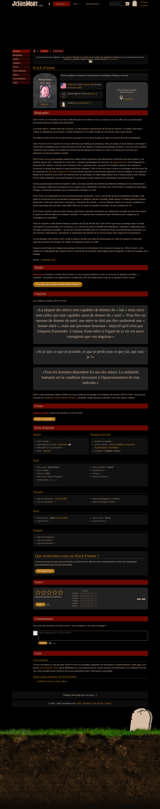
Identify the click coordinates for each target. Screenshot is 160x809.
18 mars (73, 87)
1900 (92, 84)
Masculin (47, 451)
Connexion (144, 5)
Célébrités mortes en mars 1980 (51, 681)
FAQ (79, 703)
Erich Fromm (58, 51)
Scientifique (113, 447)
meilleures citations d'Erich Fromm (60, 398)
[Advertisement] (80, 28)
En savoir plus (113, 59)
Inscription (144, 2)
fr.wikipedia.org (47, 260)
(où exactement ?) (83, 103)
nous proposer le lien (49, 668)
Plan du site (98, 703)
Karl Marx (52, 171)
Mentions (87, 703)
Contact (108, 703)
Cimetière (60, 4)
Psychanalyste (100, 447)
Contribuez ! (128, 99)
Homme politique (116, 444)
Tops (75, 4)
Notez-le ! (45, 104)
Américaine (63, 444)
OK (90, 61)
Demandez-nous (45, 571)
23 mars (85, 84)
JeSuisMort (25, 4)
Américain (72, 84)
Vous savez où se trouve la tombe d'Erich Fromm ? (58, 284)
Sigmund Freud (120, 162)
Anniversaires (92, 4)
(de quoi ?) (92, 94)
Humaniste (130, 444)
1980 (79, 87)
